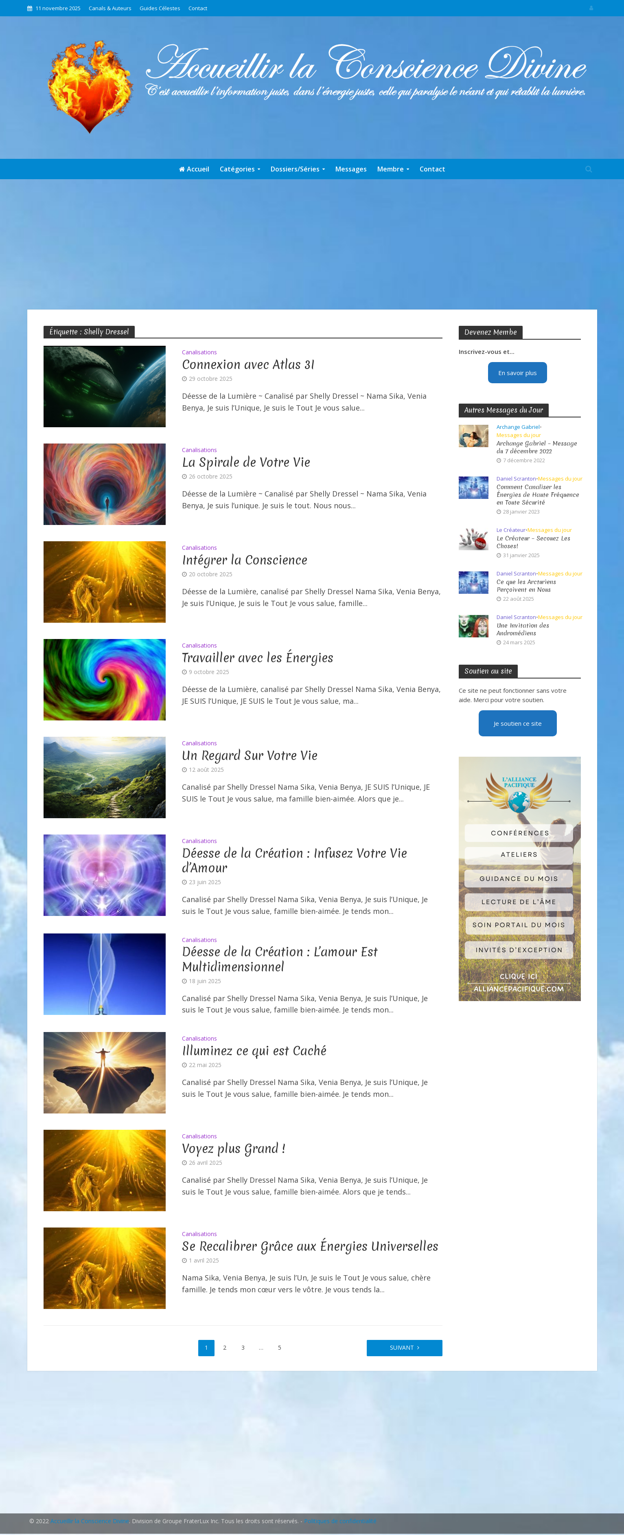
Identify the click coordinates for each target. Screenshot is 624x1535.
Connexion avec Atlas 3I (248, 365)
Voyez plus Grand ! (233, 1149)
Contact (197, 8)
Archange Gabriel (518, 427)
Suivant (402, 1347)
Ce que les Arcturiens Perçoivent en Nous (526, 586)
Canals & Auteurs (110, 8)
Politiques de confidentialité (340, 1521)
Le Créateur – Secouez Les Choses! (533, 542)
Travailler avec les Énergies (257, 658)
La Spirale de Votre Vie (246, 462)
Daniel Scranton (516, 478)
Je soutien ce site (518, 723)
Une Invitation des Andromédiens (523, 629)
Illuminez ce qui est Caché (254, 1051)
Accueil (194, 169)
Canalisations (199, 352)
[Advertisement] (312, 244)
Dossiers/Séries (295, 169)
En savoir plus (517, 373)
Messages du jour (519, 435)
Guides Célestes (160, 8)
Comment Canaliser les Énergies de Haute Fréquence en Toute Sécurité (538, 495)
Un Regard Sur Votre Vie (249, 756)
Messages (351, 169)
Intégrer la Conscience (244, 560)
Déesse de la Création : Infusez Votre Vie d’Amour (294, 861)
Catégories (237, 169)
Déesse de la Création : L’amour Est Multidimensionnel (280, 959)
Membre (390, 169)
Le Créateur (511, 530)
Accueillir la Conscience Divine (89, 1521)
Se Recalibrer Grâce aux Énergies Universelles (310, 1246)
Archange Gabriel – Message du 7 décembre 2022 (537, 447)
